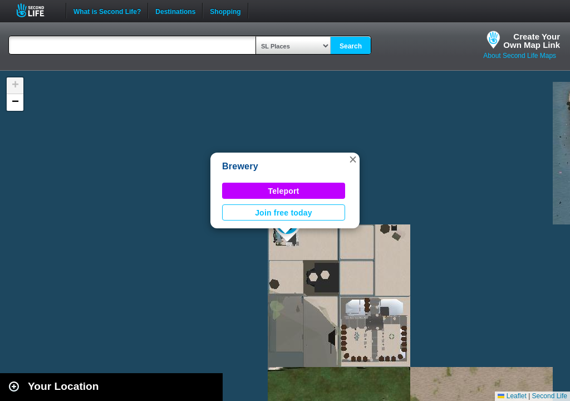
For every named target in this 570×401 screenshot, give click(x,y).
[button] (353, 159)
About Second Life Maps (519, 56)
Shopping (225, 10)
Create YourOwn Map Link (531, 41)
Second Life (36, 10)
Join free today (283, 212)
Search (351, 46)
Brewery (240, 166)
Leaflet (512, 396)
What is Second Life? (107, 10)
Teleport (283, 191)
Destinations (175, 10)
